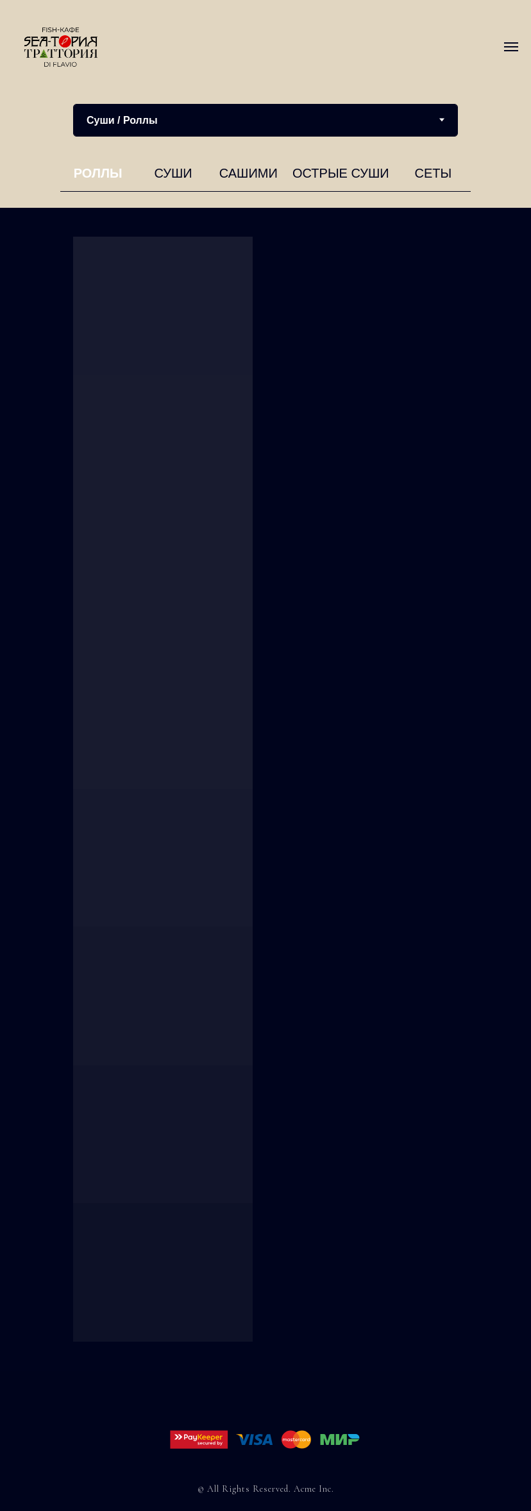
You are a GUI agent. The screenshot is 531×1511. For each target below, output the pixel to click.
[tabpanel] (265, 177)
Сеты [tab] (432, 173)
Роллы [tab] (98, 173)
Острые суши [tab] (340, 173)
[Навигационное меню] (511, 46)
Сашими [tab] (248, 173)
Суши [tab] (173, 173)
